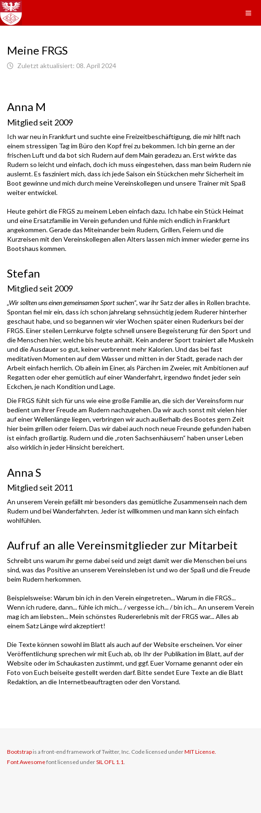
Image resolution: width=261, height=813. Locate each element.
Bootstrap (19, 751)
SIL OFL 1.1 (110, 761)
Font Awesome (26, 761)
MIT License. (200, 751)
